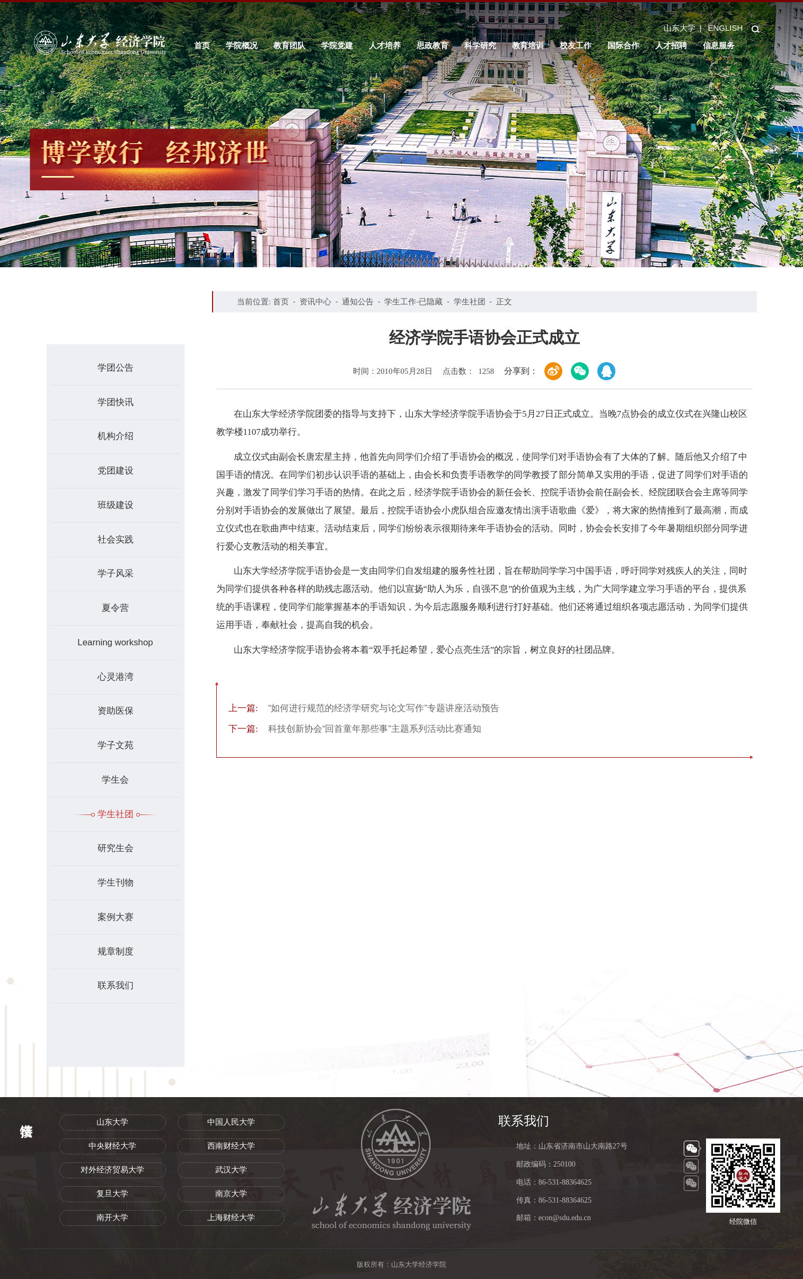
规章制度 (116, 952)
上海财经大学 (231, 1217)
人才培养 (385, 45)
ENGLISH (725, 27)
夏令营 (115, 608)
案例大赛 (116, 917)
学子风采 (116, 573)
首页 (202, 45)
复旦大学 (112, 1193)
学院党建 (337, 45)
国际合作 (623, 45)
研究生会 (116, 848)
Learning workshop (115, 642)
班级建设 (116, 505)
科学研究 (480, 45)
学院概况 (242, 45)
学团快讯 (116, 402)
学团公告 (116, 368)
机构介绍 (116, 436)
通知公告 (358, 301)
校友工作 (576, 45)
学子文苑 (116, 745)
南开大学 (112, 1217)
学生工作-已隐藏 (413, 301)
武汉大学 (231, 1170)
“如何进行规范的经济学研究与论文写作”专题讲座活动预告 (363, 708)
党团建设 (116, 471)
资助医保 (116, 711)
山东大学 (679, 27)
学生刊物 (116, 883)
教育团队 (289, 45)
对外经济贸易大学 (112, 1170)
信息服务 (719, 45)
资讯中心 (315, 301)
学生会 (115, 780)
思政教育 (432, 45)
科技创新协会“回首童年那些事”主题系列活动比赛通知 (354, 729)
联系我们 (116, 985)
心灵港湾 (116, 677)
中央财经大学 (112, 1146)
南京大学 (231, 1193)
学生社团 (116, 814)
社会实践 (116, 540)
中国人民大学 (231, 1122)
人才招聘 (671, 45)
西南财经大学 (231, 1146)
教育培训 (528, 45)
